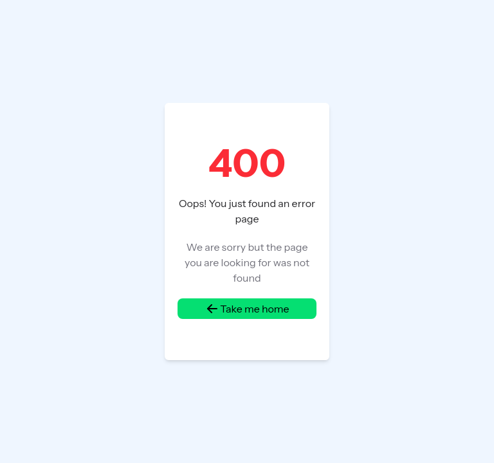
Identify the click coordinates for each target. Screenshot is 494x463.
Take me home (247, 308)
